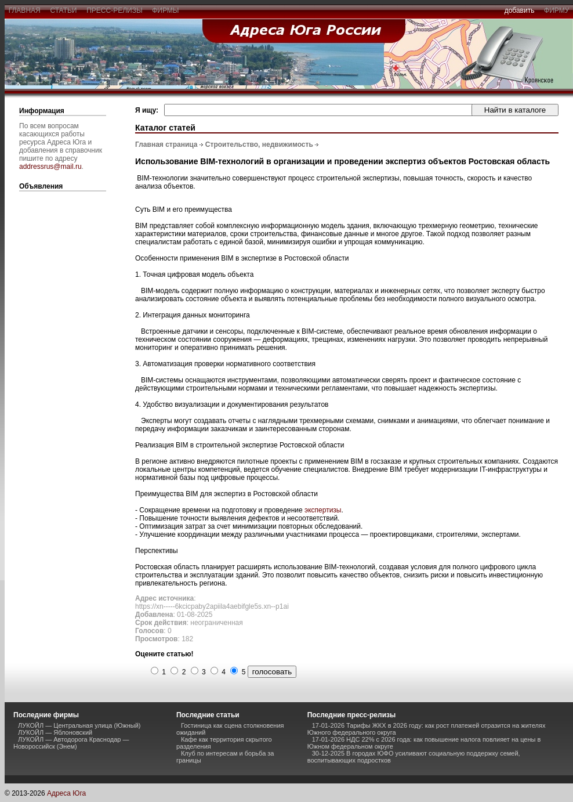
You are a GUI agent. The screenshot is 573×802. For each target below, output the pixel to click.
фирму (556, 10)
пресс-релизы (115, 10)
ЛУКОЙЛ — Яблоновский (55, 732)
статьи (63, 10)
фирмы (165, 10)
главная (24, 10)
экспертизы (322, 510)
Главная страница (166, 144)
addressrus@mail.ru (50, 166)
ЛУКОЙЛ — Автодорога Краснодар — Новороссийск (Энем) (71, 743)
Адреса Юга (66, 793)
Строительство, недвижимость (259, 144)
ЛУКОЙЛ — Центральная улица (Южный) (79, 725)
